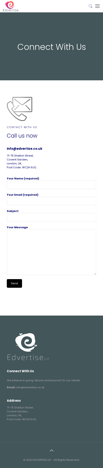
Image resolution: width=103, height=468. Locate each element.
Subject (51, 215)
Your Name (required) (51, 183)
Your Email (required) (51, 199)
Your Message (51, 250)
